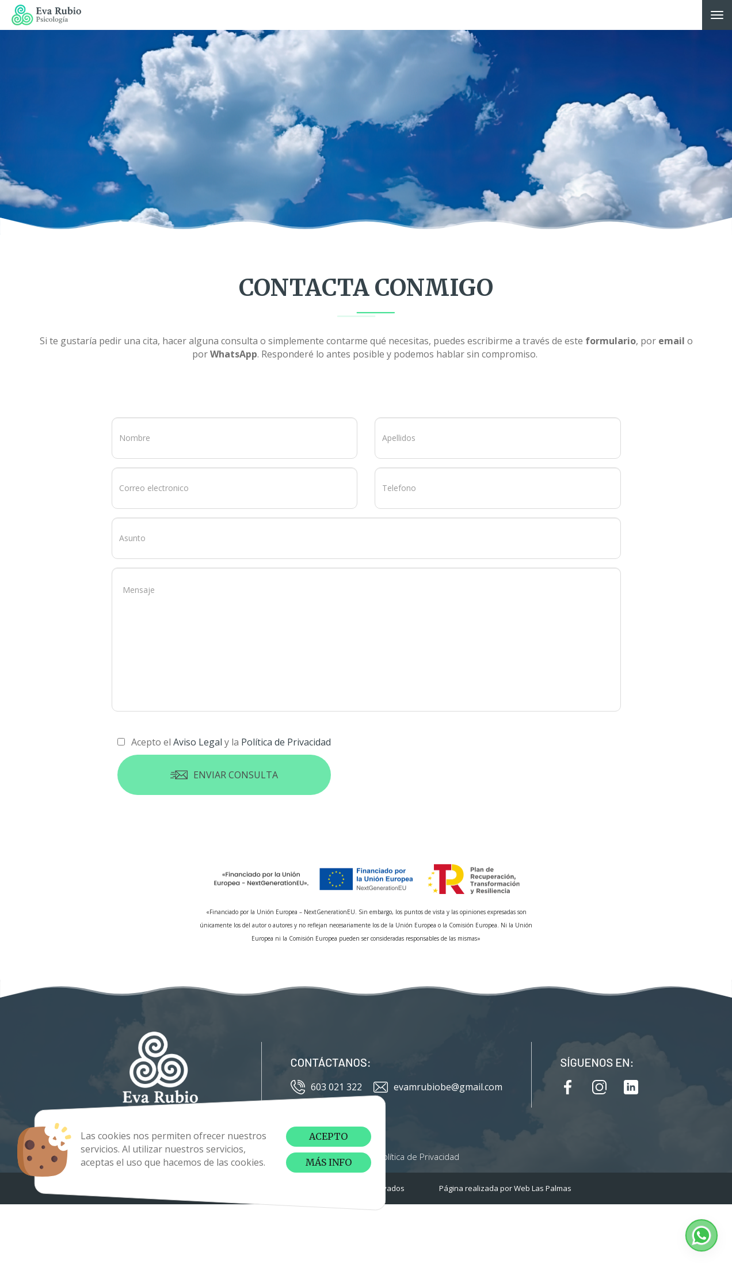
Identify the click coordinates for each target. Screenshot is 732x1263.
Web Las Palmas (542, 1188)
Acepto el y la (224, 742)
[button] (701, 1235)
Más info (329, 1162)
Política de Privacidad (418, 1156)
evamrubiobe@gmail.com (437, 1087)
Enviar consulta (224, 774)
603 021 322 (326, 1087)
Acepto (328, 1136)
